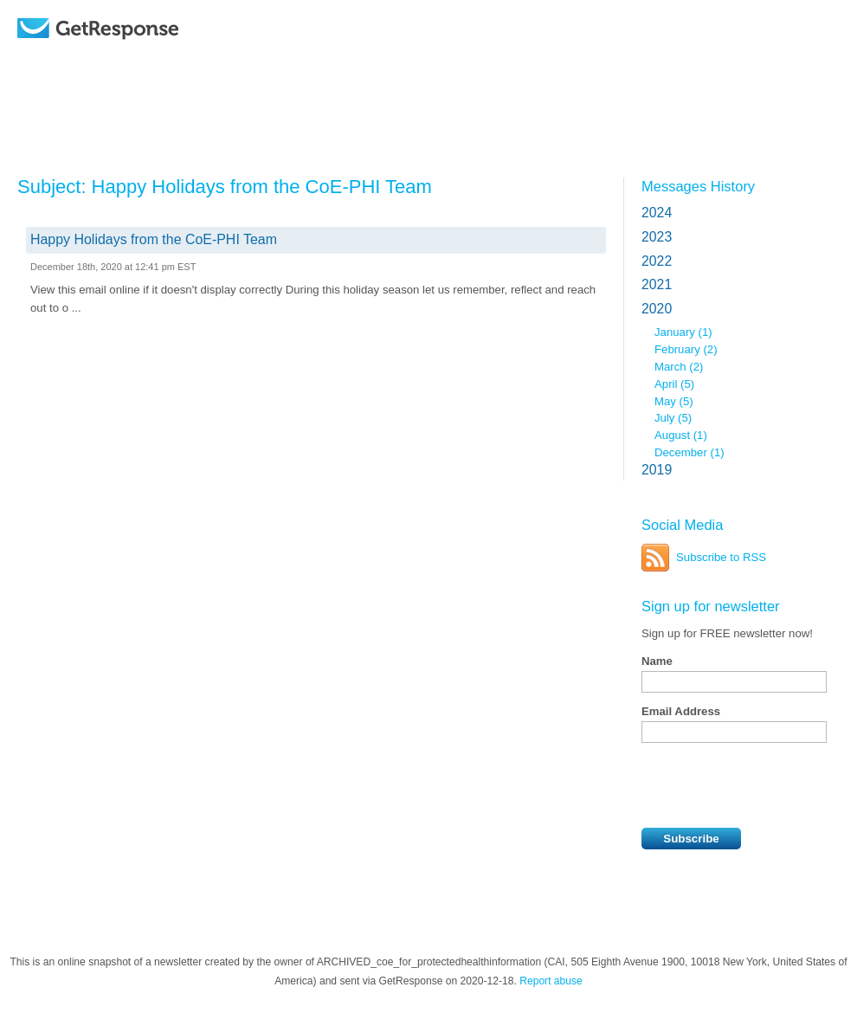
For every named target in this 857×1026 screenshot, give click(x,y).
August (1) (680, 435)
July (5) (673, 417)
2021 (656, 284)
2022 (656, 261)
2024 (656, 212)
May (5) (673, 401)
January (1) (683, 332)
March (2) (678, 366)
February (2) (686, 349)
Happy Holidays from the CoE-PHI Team (153, 239)
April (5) (674, 383)
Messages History (698, 186)
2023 (656, 236)
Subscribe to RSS (721, 557)
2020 (656, 308)
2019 (656, 469)
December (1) (689, 452)
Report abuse (551, 981)
